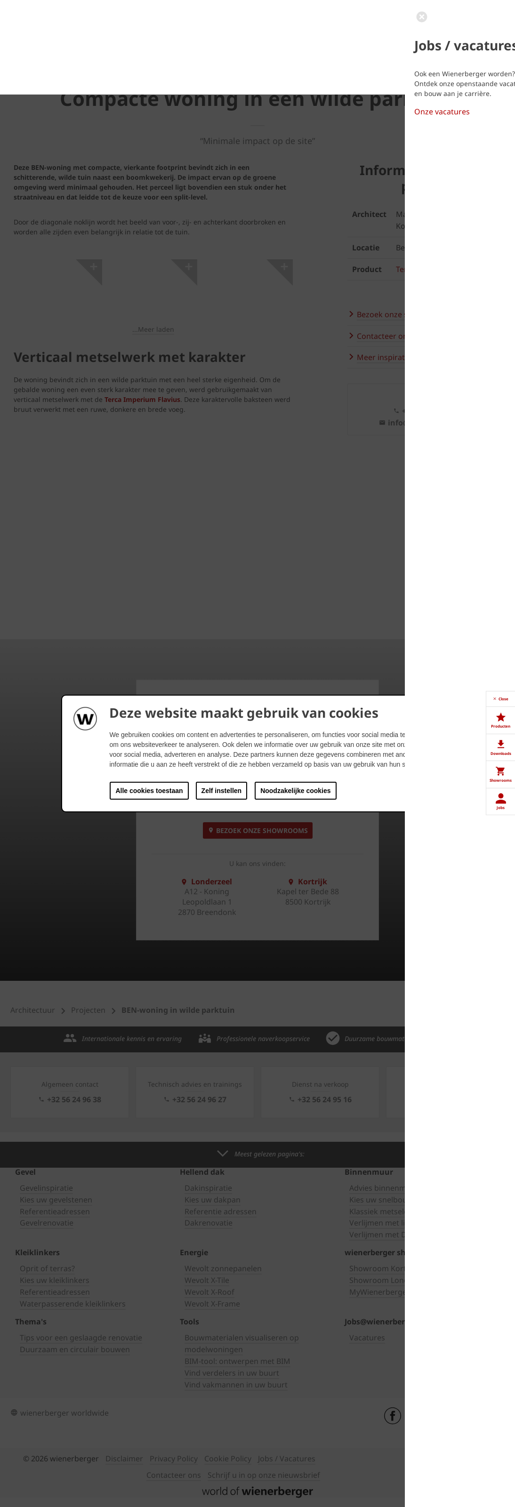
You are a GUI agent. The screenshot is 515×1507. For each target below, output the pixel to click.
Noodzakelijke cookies (295, 790)
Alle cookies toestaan (149, 790)
